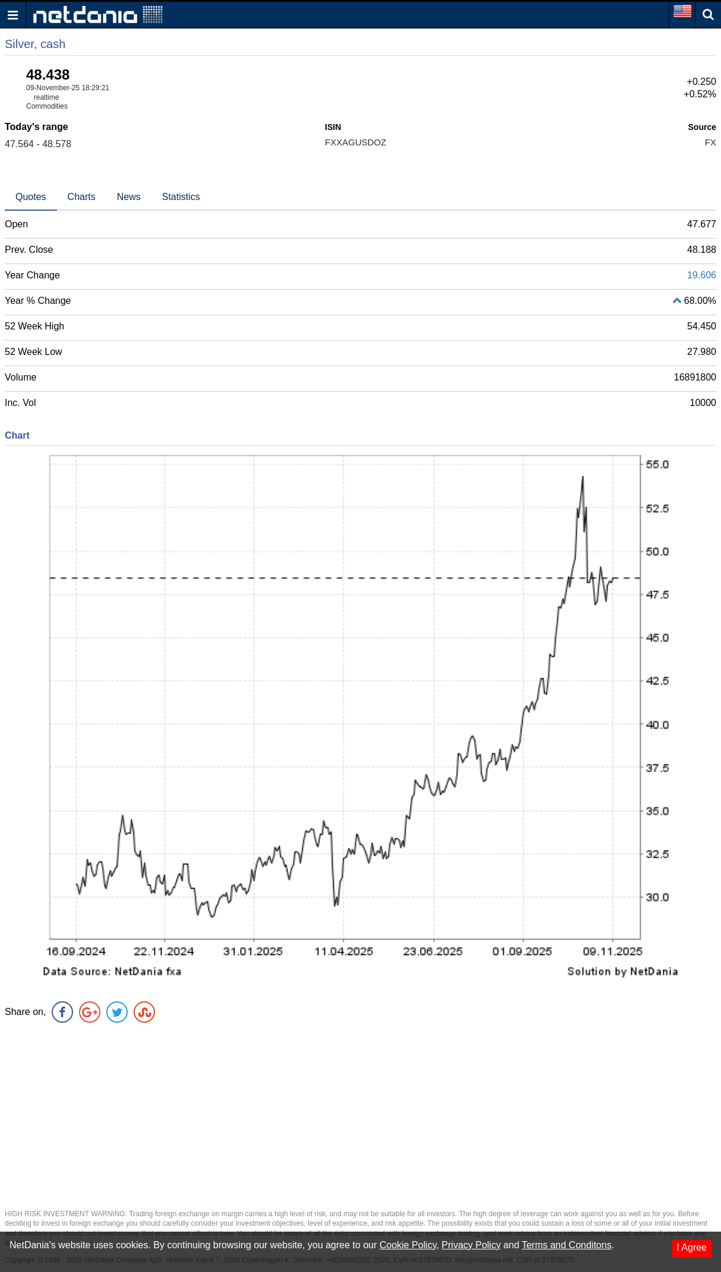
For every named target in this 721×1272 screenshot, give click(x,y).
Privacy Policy (471, 1245)
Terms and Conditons (566, 1245)
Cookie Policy (408, 1245)
